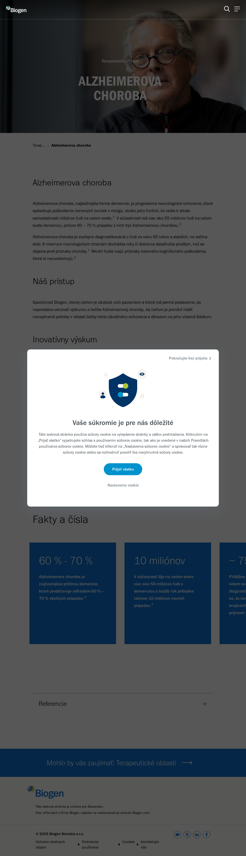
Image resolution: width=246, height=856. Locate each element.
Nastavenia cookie (123, 485)
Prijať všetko (123, 469)
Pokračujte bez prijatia (191, 358)
